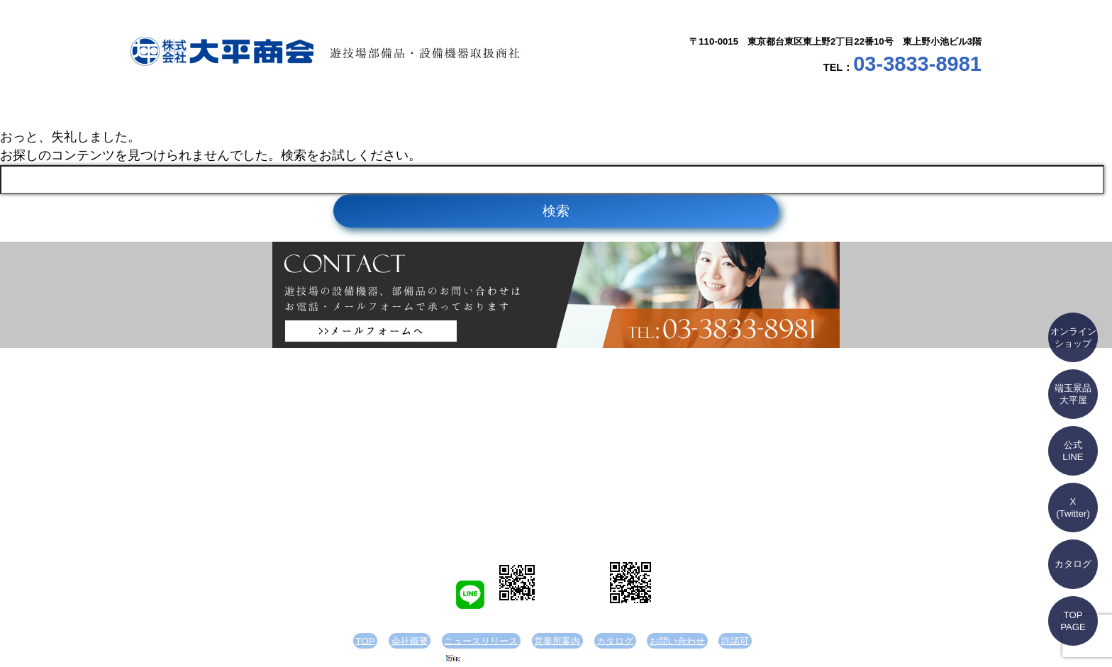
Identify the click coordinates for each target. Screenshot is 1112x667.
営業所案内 (627, 106)
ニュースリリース (485, 106)
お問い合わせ (911, 106)
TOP (201, 106)
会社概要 (343, 106)
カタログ (769, 106)
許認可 (709, 641)
